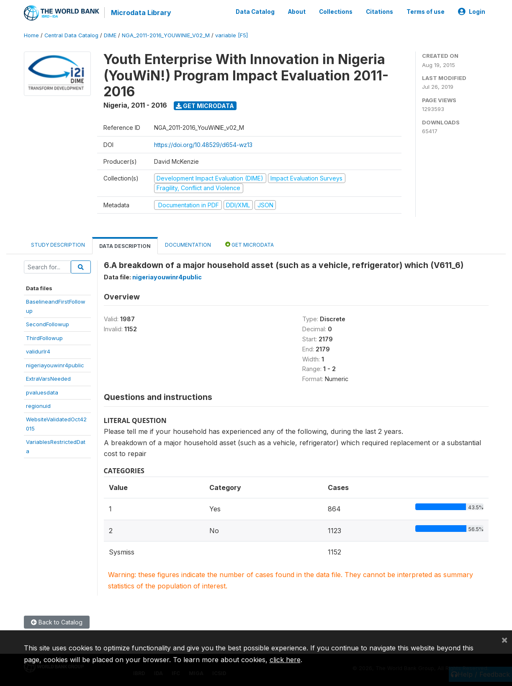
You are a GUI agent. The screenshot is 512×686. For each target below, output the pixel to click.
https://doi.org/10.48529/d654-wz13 (203, 144)
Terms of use (426, 11)
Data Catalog (255, 11)
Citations (379, 11)
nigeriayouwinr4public (55, 365)
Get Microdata (205, 105)
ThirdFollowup (44, 338)
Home (31, 35)
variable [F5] (231, 35)
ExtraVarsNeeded (48, 378)
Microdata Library (141, 12)
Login (471, 11)
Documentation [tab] (188, 245)
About (297, 11)
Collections (335, 11)
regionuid (38, 405)
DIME (110, 35)
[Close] (504, 639)
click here (285, 659)
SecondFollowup (47, 324)
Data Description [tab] (125, 246)
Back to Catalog (56, 622)
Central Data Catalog (71, 35)
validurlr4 (38, 351)
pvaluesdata (42, 392)
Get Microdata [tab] (249, 244)
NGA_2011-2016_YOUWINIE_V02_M (166, 35)
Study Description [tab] (58, 245)
